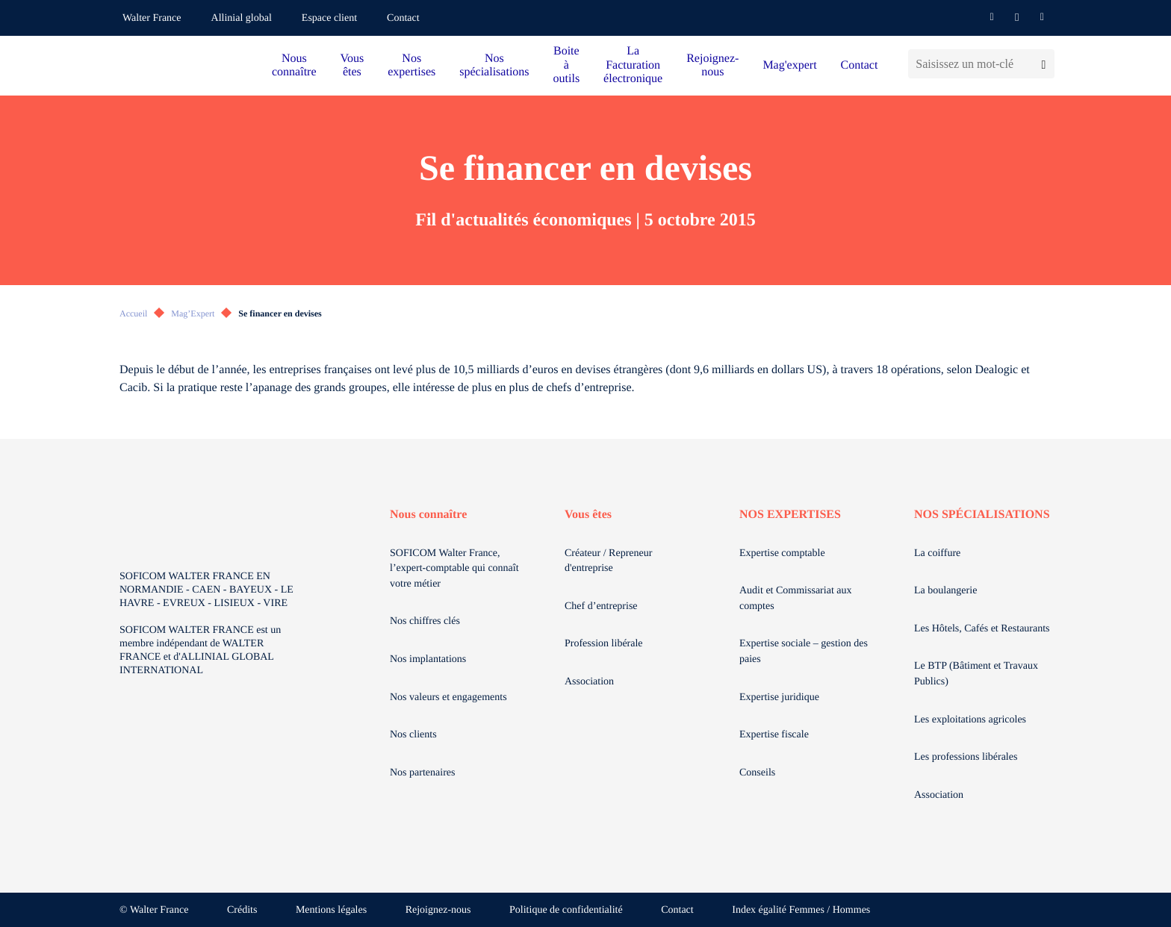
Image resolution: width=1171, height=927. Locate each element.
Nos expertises (411, 65)
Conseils (757, 772)
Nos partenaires (422, 772)
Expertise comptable (782, 553)
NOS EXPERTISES (790, 514)
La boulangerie (945, 590)
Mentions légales (331, 910)
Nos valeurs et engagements (448, 697)
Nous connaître (294, 65)
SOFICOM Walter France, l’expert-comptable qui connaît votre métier (454, 569)
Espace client (329, 18)
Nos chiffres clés (425, 621)
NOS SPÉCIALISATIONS (982, 514)
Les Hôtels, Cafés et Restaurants (982, 628)
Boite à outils (566, 65)
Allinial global (241, 18)
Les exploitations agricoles (970, 719)
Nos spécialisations (494, 65)
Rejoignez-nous (712, 65)
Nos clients (413, 734)
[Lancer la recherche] (1043, 63)
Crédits (242, 910)
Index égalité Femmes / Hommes (801, 910)
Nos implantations (428, 659)
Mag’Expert (192, 313)
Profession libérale (604, 643)
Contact (403, 18)
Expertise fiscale (774, 734)
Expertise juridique (779, 697)
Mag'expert (789, 65)
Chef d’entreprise (601, 606)
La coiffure (937, 553)
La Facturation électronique (632, 65)
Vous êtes (352, 65)
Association (589, 681)
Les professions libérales (965, 757)
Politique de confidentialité (566, 910)
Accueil (133, 313)
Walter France (151, 18)
